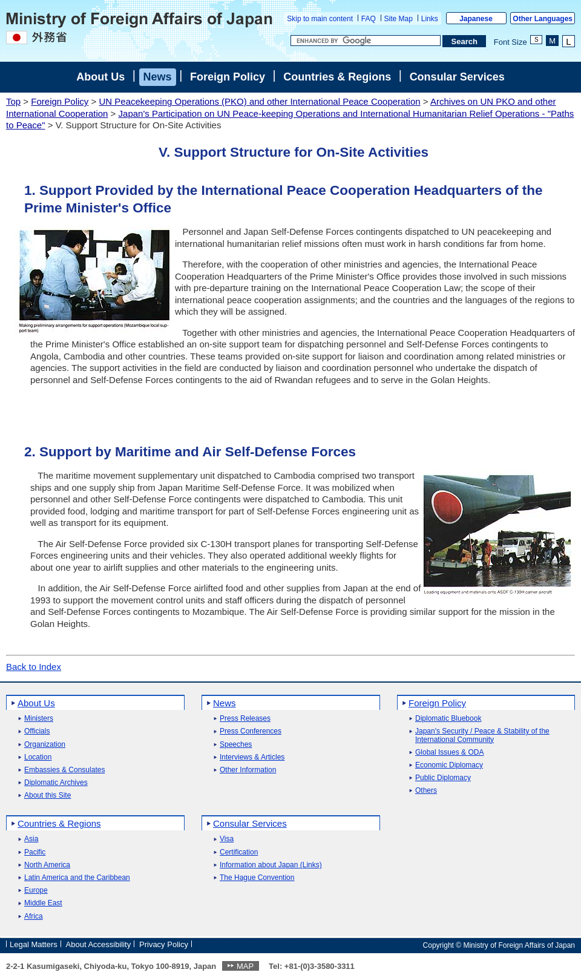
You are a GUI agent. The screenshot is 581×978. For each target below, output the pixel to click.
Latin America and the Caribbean (77, 878)
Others (426, 791)
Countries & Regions (337, 77)
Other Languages (543, 19)
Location (37, 757)
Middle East (43, 903)
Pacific (34, 852)
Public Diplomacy (443, 778)
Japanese (476, 19)
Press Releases (245, 719)
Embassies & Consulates (64, 770)
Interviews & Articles (252, 757)
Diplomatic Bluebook (448, 719)
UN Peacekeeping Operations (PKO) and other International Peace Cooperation (259, 101)
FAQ (368, 19)
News (157, 77)
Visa (227, 839)
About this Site (47, 795)
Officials (37, 731)
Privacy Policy (163, 944)
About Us (100, 77)
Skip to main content (320, 19)
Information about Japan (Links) (271, 865)
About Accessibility (98, 944)
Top (13, 101)
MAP (245, 966)
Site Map (398, 19)
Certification (239, 852)
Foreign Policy (227, 77)
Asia (31, 839)
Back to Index (33, 666)
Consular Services (457, 77)
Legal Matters (33, 944)
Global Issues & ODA (449, 752)
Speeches (236, 745)
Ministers (38, 719)
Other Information (248, 770)
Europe (36, 890)
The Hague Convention (257, 878)
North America (47, 865)
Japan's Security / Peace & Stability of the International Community (482, 735)
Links (429, 19)
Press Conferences (250, 731)
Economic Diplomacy (449, 765)
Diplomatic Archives (56, 783)
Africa (33, 917)
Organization (44, 745)
